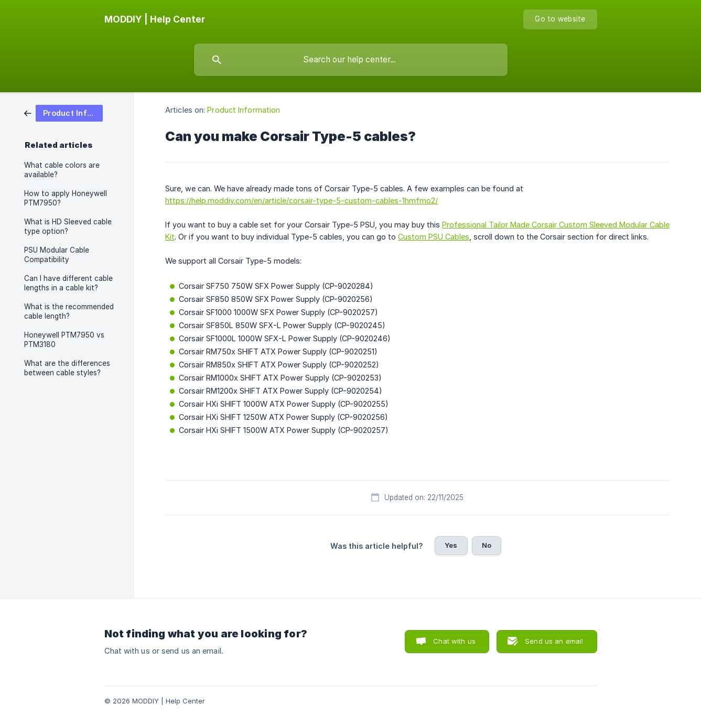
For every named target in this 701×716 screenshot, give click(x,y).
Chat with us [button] (454, 641)
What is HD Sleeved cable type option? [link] (68, 226)
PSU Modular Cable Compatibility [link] (56, 255)
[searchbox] (351, 60)
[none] (154, 19)
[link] (63, 112)
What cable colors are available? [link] (62, 170)
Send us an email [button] (554, 641)
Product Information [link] (243, 109)
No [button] (486, 545)
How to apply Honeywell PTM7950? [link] (65, 198)
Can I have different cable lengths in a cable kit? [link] (68, 283)
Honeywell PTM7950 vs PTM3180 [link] (64, 340)
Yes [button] (451, 545)
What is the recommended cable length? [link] (69, 311)
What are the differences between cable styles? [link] (67, 368)
